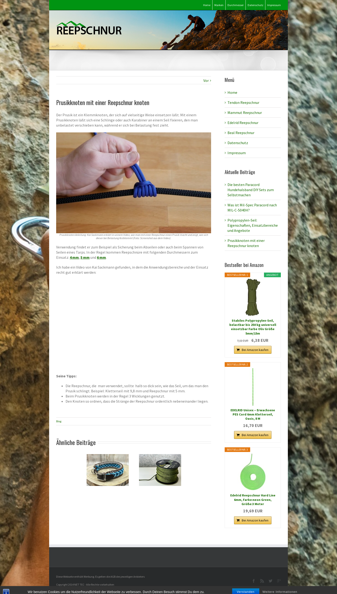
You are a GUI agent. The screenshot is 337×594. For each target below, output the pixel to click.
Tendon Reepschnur (243, 102)
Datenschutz (255, 5)
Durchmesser (235, 5)
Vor (206, 80)
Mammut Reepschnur (244, 112)
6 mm (101, 257)
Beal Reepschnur (240, 132)
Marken (218, 5)
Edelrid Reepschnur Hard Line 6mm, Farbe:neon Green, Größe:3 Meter (252, 499)
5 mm (85, 257)
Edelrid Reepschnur (242, 122)
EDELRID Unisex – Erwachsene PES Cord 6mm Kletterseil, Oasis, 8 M (253, 414)
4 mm (74, 257)
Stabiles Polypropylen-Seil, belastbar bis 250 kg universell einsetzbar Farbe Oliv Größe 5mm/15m (252, 326)
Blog (58, 421)
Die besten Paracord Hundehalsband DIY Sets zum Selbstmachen (250, 189)
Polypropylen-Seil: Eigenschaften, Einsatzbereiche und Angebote (252, 225)
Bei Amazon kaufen (255, 350)
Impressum (274, 5)
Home (206, 5)
